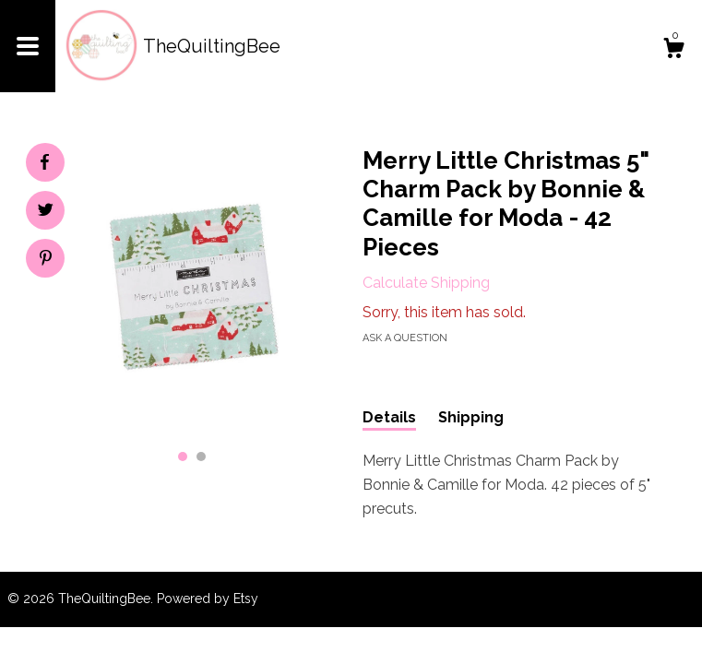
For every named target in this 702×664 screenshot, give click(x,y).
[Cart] (673, 51)
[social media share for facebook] (44, 162)
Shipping (471, 417)
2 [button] (201, 456)
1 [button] (182, 456)
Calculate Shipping (426, 282)
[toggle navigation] (27, 46)
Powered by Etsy (207, 598)
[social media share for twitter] (46, 212)
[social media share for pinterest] (46, 260)
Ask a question (405, 338)
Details (389, 417)
